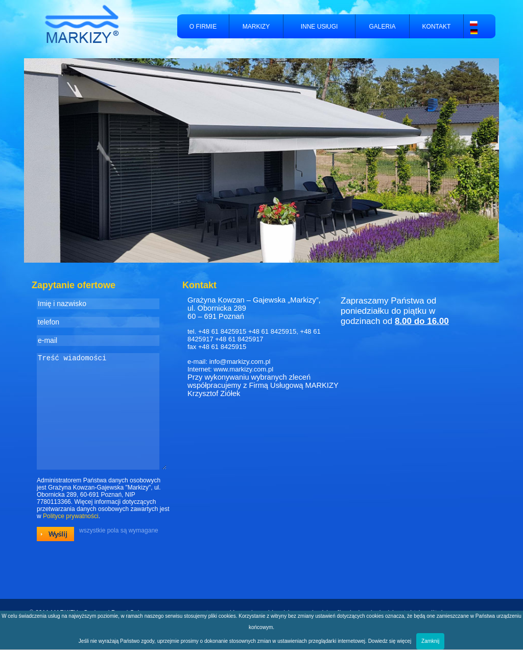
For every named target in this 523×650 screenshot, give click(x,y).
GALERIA (382, 26)
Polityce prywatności (71, 537)
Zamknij (430, 641)
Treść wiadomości (102, 422)
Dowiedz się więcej (389, 641)
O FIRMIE (203, 26)
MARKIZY (256, 26)
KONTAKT (436, 26)
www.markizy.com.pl (243, 369)
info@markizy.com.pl (240, 361)
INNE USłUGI (319, 26)
